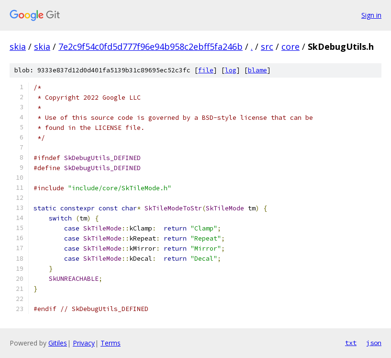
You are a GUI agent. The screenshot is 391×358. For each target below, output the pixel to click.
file (205, 70)
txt (351, 342)
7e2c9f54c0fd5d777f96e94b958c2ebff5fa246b (150, 46)
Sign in (371, 15)
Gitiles (57, 342)
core (290, 46)
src (267, 46)
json (373, 342)
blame (257, 70)
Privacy (84, 342)
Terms (111, 342)
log (230, 70)
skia (18, 46)
